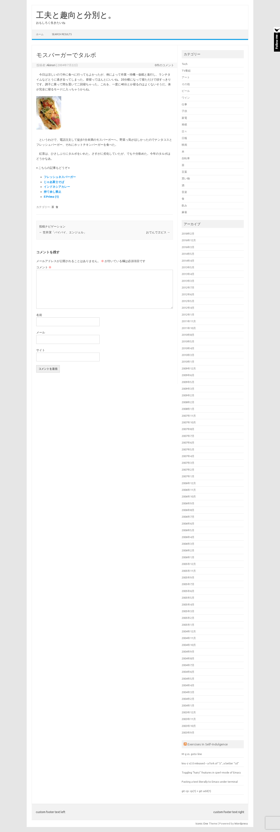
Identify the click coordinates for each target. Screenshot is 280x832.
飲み (184, 205)
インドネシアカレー (57, 186)
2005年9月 (188, 577)
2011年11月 (189, 321)
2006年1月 (188, 557)
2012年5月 (188, 301)
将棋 (184, 124)
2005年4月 (188, 604)
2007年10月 (189, 422)
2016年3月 (188, 247)
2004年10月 (189, 644)
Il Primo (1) (51, 196)
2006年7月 (188, 516)
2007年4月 (188, 456)
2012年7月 (188, 287)
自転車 (186, 158)
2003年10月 (189, 725)
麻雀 (184, 212)
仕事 (184, 104)
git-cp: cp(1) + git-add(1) (196, 791)
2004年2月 (188, 698)
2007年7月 (188, 435)
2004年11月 (189, 638)
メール (40, 332)
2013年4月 (188, 273)
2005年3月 (188, 611)
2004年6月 (188, 671)
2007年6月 (188, 442)
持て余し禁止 (52, 191)
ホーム (40, 34)
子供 (184, 110)
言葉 (184, 171)
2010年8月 (188, 334)
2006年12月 (189, 483)
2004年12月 (189, 631)
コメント (43, 267)
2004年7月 (188, 665)
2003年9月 (188, 732)
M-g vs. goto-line (192, 753)
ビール (186, 90)
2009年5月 (188, 382)
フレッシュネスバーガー (60, 177)
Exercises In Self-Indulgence (208, 744)
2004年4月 (188, 685)
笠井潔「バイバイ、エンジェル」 (62, 232)
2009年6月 (188, 375)
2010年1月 (188, 361)
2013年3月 (188, 280)
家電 (184, 117)
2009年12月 (189, 368)
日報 (184, 138)
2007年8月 (188, 429)
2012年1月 (188, 314)
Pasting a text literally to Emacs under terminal (210, 781)
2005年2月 (188, 617)
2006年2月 (188, 550)
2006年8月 (188, 510)
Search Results (62, 34)
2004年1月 (188, 705)
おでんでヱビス (158, 232)
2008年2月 (188, 402)
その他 (186, 84)
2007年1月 (188, 476)
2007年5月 (188, 449)
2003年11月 (189, 719)
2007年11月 (189, 415)
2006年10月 (189, 496)
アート (186, 77)
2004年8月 (188, 658)
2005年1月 (188, 624)
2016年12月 (189, 240)
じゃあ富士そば (54, 182)
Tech (185, 63)
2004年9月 (188, 651)
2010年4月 (188, 348)
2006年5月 (188, 530)
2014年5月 (188, 253)
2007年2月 (188, 469)
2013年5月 (188, 267)
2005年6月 (188, 590)
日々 (184, 131)
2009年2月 (188, 395)
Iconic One (202, 823)
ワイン (186, 97)
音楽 (184, 191)
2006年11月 (189, 489)
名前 (39, 315)
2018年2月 (188, 233)
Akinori (50, 65)
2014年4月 (188, 260)
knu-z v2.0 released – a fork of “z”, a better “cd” (210, 763)
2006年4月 (188, 537)
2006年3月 (188, 543)
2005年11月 (189, 570)
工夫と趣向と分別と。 (76, 14)
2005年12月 (189, 563)
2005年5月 (188, 597)
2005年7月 (188, 584)
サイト (40, 350)
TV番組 (186, 70)
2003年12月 (189, 712)
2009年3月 (188, 388)
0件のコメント (164, 65)
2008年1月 (188, 408)
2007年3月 (188, 462)
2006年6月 (188, 523)
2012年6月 (188, 294)
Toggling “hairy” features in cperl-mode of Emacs (211, 772)
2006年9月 (188, 503)
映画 (184, 144)
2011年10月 (189, 328)
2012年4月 (188, 307)
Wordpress (241, 823)
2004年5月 (188, 678)
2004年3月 (188, 692)
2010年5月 (188, 341)
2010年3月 (188, 354)
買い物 (186, 178)
